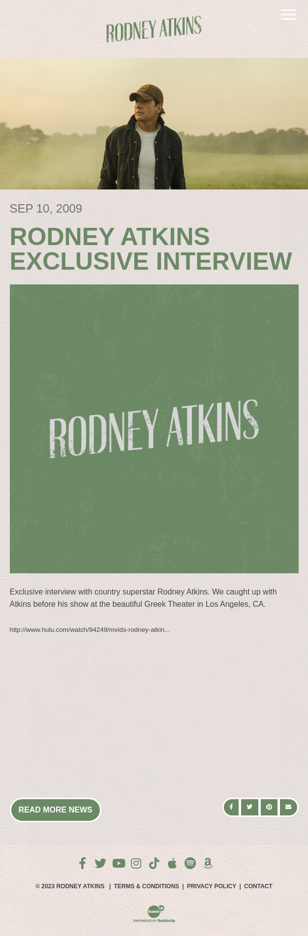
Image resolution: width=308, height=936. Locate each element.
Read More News (55, 810)
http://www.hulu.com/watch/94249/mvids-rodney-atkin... (90, 629)
